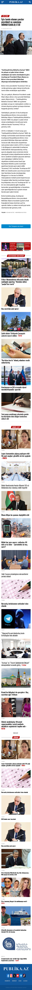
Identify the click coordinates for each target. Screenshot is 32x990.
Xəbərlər (14, 981)
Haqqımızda (7, 981)
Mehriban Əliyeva (21, 212)
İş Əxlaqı (25, 981)
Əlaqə (20, 981)
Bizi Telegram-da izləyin (16, 226)
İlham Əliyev (10, 212)
